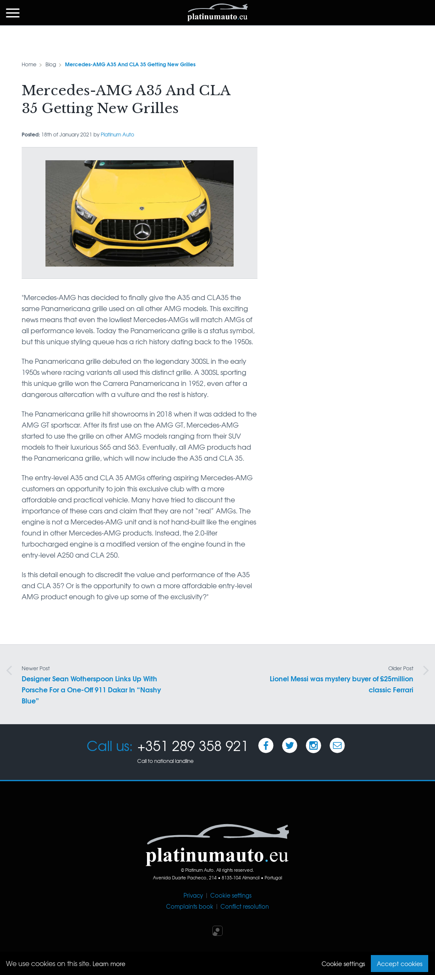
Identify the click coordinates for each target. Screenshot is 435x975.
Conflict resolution (244, 906)
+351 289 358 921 (193, 745)
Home (29, 64)
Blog (50, 64)
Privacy (193, 895)
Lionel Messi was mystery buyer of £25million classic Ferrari (341, 679)
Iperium (217, 931)
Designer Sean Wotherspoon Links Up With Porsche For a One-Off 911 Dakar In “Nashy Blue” (91, 685)
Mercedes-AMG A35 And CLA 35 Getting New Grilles (130, 64)
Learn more (109, 963)
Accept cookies (399, 963)
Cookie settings (230, 895)
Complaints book (189, 906)
